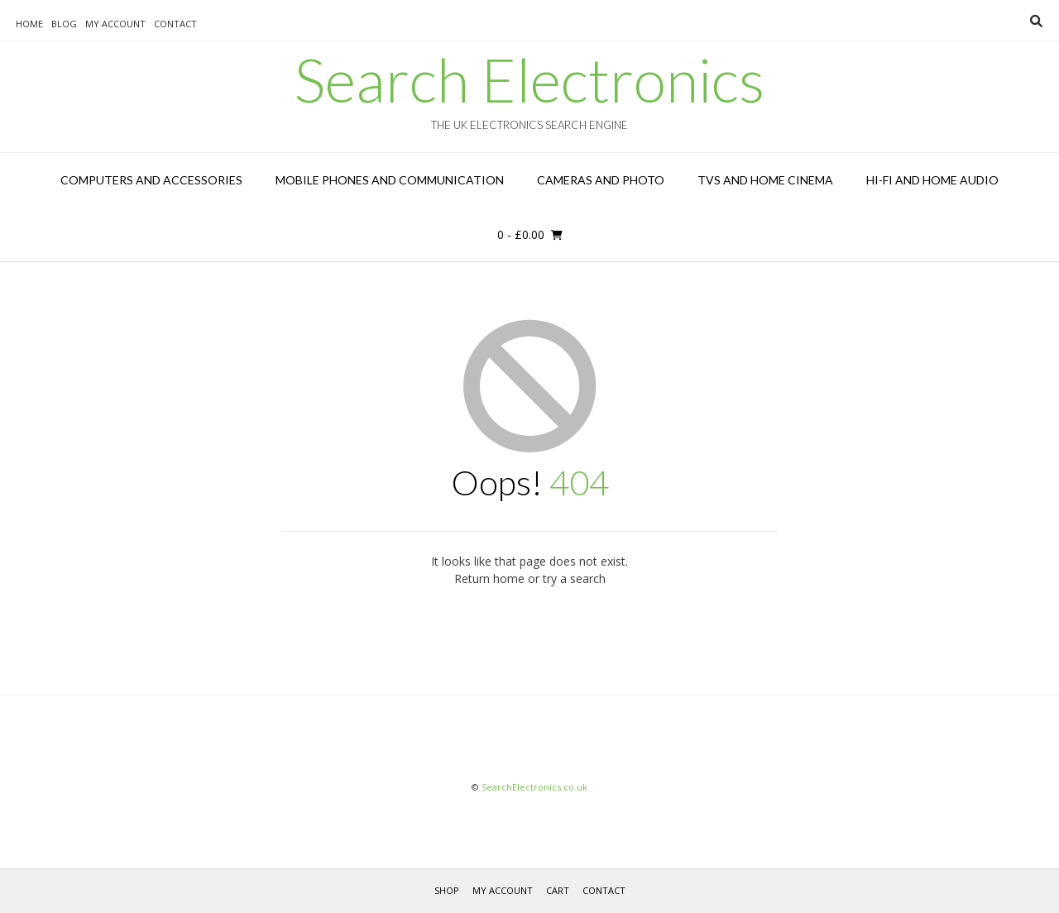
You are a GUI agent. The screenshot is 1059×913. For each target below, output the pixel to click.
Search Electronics (529, 79)
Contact (175, 23)
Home (29, 23)
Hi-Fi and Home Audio (932, 180)
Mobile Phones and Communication (390, 180)
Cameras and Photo (600, 180)
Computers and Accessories (151, 180)
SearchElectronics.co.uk (534, 787)
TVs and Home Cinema (765, 180)
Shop (446, 890)
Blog (64, 23)
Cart (557, 890)
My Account (115, 23)
